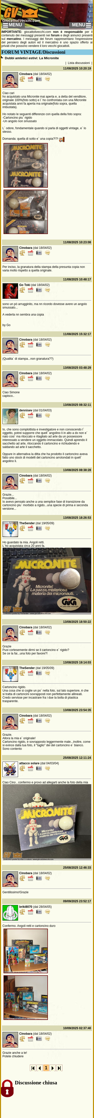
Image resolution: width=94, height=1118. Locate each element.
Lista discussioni (79, 63)
